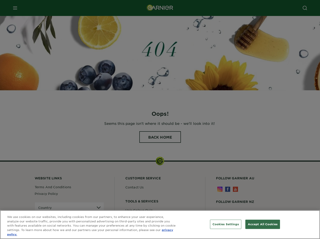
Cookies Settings (225, 224)
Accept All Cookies (263, 224)
